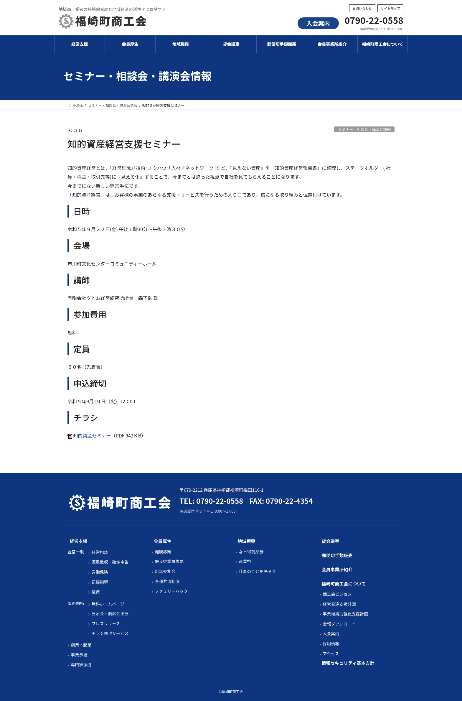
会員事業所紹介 (337, 569)
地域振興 (246, 541)
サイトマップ (390, 8)
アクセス (331, 653)
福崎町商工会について (344, 583)
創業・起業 (81, 645)
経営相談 (99, 552)
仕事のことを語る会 (257, 571)
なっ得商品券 (251, 551)
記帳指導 (99, 582)
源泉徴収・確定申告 (109, 562)
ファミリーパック (171, 591)
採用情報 (331, 643)
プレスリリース (105, 623)
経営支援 (79, 541)
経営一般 (75, 551)
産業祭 (245, 561)
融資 (95, 592)
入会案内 (318, 23)
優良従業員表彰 (169, 561)
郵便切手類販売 (337, 555)
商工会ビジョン (337, 594)
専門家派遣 (81, 664)
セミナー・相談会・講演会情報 (364, 129)
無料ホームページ (107, 604)
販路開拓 (75, 603)
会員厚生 (162, 541)
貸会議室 (330, 541)
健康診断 (163, 551)
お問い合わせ (362, 8)
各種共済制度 (167, 581)
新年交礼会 (165, 571)
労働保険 (99, 572)
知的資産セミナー (92, 435)
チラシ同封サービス (109, 633)
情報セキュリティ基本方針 (348, 663)
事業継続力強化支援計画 (345, 614)
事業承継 (79, 655)
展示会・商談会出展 (109, 613)
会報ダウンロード (339, 624)
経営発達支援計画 (339, 604)
